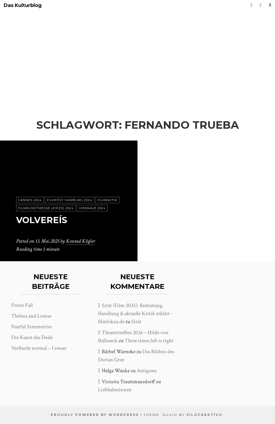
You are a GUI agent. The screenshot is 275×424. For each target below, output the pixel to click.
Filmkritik (107, 200)
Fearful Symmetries (31, 326)
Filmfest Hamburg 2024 (69, 200)
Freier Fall (22, 305)
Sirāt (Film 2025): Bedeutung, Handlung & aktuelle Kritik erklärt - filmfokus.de (135, 313)
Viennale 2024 (92, 208)
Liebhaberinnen (115, 389)
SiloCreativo (204, 415)
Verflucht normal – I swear (38, 348)
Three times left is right (149, 340)
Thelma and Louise (31, 315)
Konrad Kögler (80, 241)
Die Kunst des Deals (32, 337)
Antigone (147, 370)
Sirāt (136, 321)
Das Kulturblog (23, 5)
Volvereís (41, 220)
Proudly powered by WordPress (95, 415)
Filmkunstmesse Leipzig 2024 (46, 208)
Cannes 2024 (30, 200)
